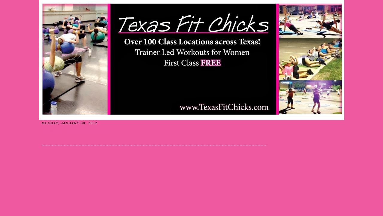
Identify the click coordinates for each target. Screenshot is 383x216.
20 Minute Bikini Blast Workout (77, 131)
